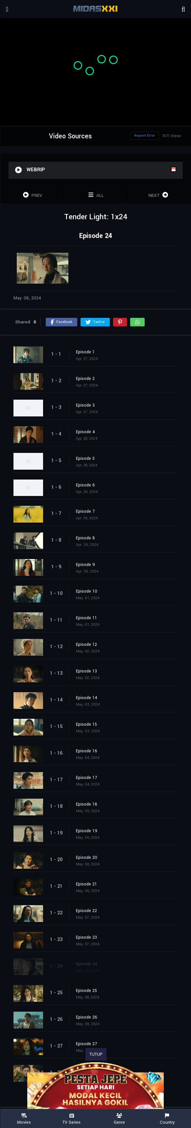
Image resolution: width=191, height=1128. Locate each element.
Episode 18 (86, 804)
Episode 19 (86, 831)
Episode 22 (86, 911)
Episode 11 (86, 618)
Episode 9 (85, 565)
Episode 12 (86, 644)
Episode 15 (86, 724)
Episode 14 (86, 698)
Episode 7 (85, 511)
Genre (119, 1119)
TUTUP (96, 1054)
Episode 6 (85, 485)
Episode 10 (86, 591)
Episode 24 (86, 964)
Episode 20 (86, 857)
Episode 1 (85, 352)
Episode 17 (86, 778)
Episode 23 (86, 937)
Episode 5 (85, 458)
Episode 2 (85, 379)
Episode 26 (86, 1017)
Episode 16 (86, 751)
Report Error (144, 135)
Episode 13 (86, 671)
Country (167, 1119)
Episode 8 (85, 538)
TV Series (71, 1119)
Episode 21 (86, 884)
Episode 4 (85, 432)
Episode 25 (86, 991)
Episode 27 (86, 1044)
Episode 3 (85, 405)
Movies (24, 1119)
